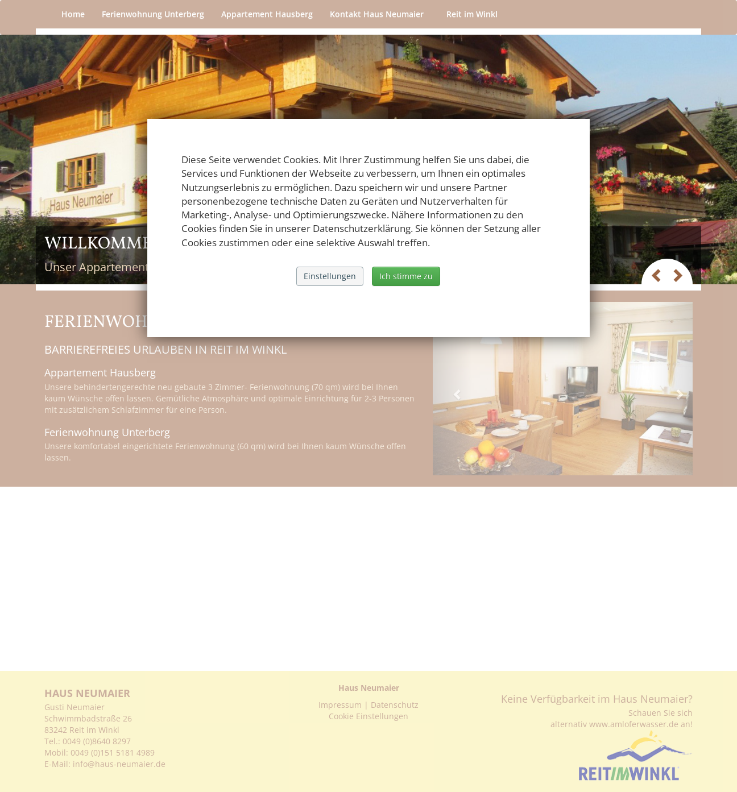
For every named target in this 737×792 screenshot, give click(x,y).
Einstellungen (330, 276)
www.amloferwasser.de (633, 724)
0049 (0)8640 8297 (97, 741)
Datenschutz (395, 704)
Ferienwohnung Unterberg (153, 14)
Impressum (340, 704)
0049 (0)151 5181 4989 (113, 752)
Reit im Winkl (474, 14)
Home (73, 14)
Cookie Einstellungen (368, 716)
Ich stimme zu (406, 276)
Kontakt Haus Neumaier (379, 14)
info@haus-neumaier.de (120, 763)
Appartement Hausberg (267, 14)
